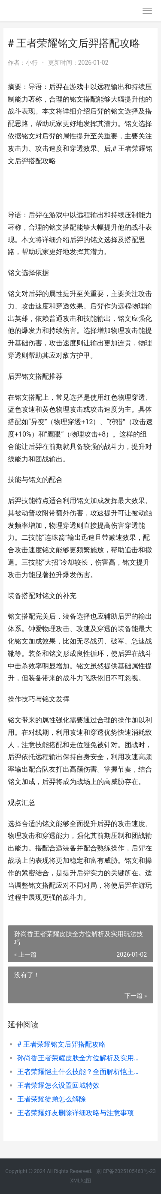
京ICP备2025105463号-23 (126, 1171)
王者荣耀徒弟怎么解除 (51, 1099)
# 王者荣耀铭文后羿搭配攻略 (61, 1044)
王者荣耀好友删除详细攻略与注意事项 (75, 1113)
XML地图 (80, 1181)
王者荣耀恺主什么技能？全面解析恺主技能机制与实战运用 (78, 1072)
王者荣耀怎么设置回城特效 (58, 1085)
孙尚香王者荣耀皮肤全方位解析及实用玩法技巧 (78, 1058)
